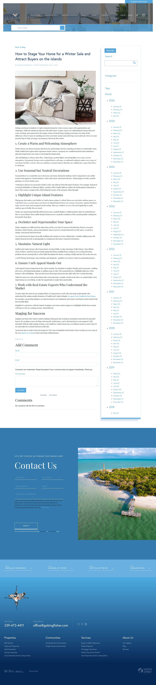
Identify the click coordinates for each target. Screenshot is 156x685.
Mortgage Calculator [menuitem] (89, 649)
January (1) (117, 106)
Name (17, 351)
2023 (112, 206)
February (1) (117, 110)
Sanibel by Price (57, 568)
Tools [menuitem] (83, 15)
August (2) (117, 277)
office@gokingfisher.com (50, 625)
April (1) (116, 116)
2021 (111, 291)
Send (26, 526)
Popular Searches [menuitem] (10, 652)
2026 (112, 100)
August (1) (117, 149)
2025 (112, 121)
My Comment (20, 374)
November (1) (118, 159)
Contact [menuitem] (105, 15)
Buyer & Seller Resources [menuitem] (90, 643)
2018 (111, 407)
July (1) (116, 146)
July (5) (116, 386)
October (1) (117, 155)
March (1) (116, 113)
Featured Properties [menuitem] (11, 646)
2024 (112, 166)
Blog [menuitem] (124, 646)
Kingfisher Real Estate (139, 2)
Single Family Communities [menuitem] (56, 646)
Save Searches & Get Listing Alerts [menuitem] (17, 656)
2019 (111, 367)
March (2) (116, 219)
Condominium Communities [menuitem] (56, 643)
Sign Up (122, 15)
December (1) (118, 162)
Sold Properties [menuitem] (10, 649)
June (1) (116, 143)
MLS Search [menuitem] (8, 643)
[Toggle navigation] (143, 15)
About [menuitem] (94, 15)
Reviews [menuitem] (126, 649)
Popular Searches (15, 568)
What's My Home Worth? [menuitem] (90, 652)
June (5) (116, 383)
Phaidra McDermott (25, 65)
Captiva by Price (98, 568)
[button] (62, 28)
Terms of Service (53, 395)
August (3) (117, 389)
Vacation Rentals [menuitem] (70, 15)
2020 (112, 328)
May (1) (116, 140)
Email (17, 360)
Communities (137, 568)
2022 (112, 249)
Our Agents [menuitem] (127, 643)
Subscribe (110, 50)
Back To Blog (20, 47)
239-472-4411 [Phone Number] (14, 625)
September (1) (118, 152)
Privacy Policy (43, 395)
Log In (130, 15)
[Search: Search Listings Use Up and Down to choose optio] (38, 28)
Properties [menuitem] (35, 15)
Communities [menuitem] (51, 15)
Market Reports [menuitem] (87, 646)
